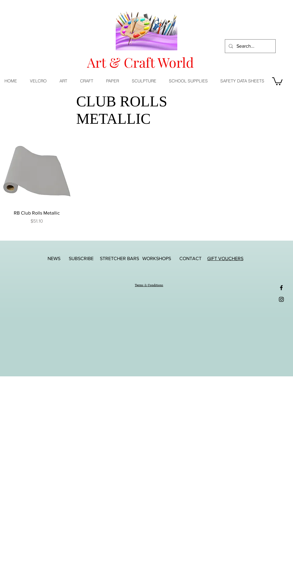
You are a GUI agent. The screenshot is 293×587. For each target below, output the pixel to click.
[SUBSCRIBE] (81, 258)
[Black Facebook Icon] (281, 287)
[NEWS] (54, 258)
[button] (65, 80)
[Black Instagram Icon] (281, 299)
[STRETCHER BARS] (119, 258)
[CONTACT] (190, 258)
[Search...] (249, 46)
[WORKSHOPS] (157, 258)
